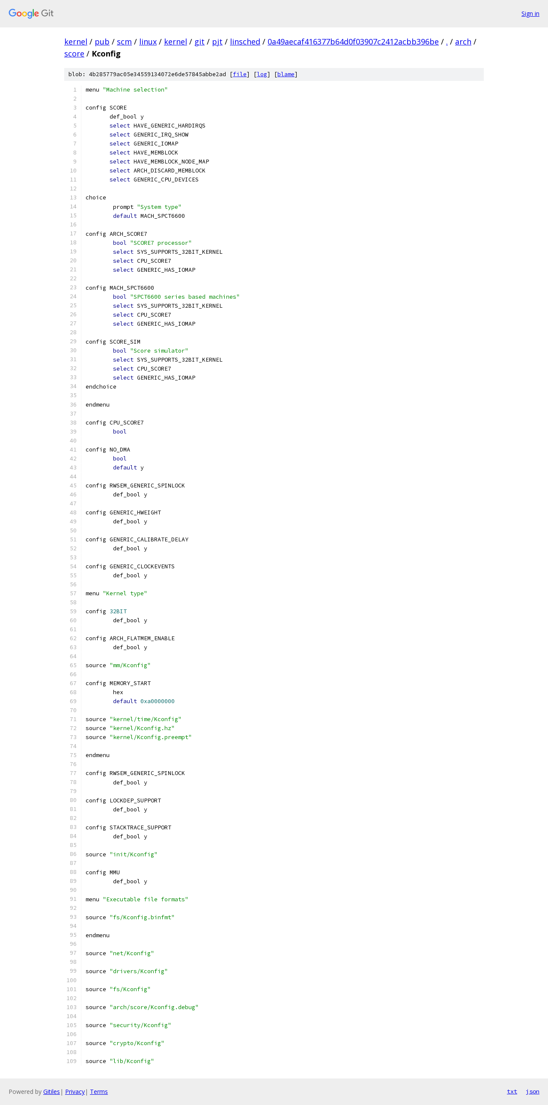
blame (286, 74)
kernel (75, 41)
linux (148, 41)
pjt (217, 41)
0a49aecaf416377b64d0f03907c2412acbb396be (353, 41)
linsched (245, 41)
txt (512, 1091)
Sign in (530, 13)
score (74, 53)
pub (102, 41)
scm (124, 41)
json (532, 1091)
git (199, 41)
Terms (99, 1091)
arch (463, 41)
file (240, 74)
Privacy (75, 1091)
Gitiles (51, 1091)
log (262, 74)
